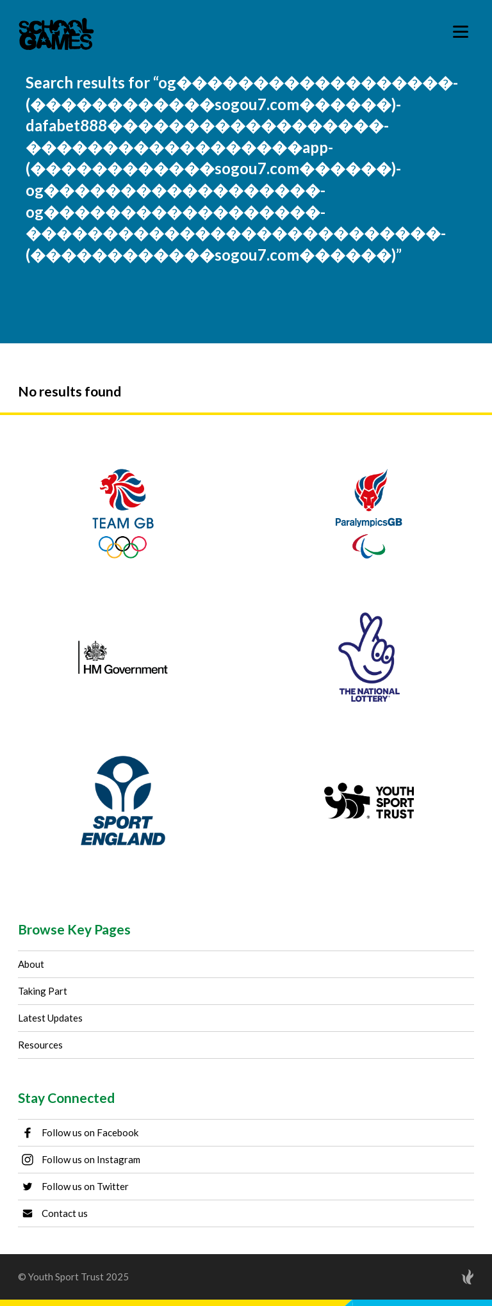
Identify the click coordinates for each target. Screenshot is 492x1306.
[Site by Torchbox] (442, 1277)
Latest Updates (50, 1018)
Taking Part (42, 991)
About (31, 964)
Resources (40, 1044)
